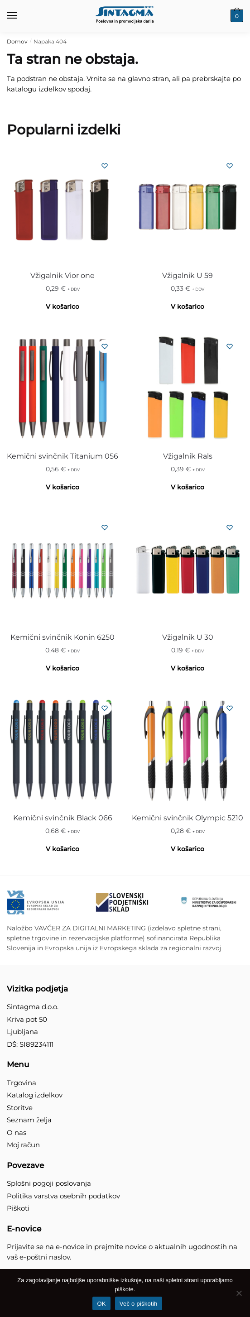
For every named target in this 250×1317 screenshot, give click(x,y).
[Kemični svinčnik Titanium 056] (62, 388)
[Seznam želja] (104, 165)
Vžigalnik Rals (187, 456)
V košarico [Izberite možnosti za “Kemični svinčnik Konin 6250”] (62, 668)
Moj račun (23, 1144)
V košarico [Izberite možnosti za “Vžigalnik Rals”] (187, 487)
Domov (17, 41)
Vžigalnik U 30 (187, 637)
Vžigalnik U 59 (187, 275)
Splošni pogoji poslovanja (49, 1183)
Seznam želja (29, 1120)
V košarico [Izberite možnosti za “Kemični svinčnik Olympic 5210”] (187, 849)
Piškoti (18, 1208)
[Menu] (20, 16)
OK (101, 1303)
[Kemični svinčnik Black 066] (62, 750)
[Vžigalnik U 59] (187, 207)
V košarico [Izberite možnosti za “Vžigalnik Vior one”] (62, 306)
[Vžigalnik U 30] (187, 569)
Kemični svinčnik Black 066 (62, 818)
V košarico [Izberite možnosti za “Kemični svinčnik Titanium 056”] (62, 487)
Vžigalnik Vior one (62, 275)
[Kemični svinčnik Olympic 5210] (187, 750)
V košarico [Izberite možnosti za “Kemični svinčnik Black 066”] (62, 849)
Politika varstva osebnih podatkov (63, 1196)
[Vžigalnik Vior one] (62, 207)
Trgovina (21, 1082)
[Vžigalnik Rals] (187, 388)
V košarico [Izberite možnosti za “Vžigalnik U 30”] (187, 668)
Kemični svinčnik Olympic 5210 (187, 818)
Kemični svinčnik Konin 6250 (62, 637)
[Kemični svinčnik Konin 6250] (62, 569)
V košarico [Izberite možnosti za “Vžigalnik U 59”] (187, 306)
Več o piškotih (139, 1303)
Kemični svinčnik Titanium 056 (62, 456)
